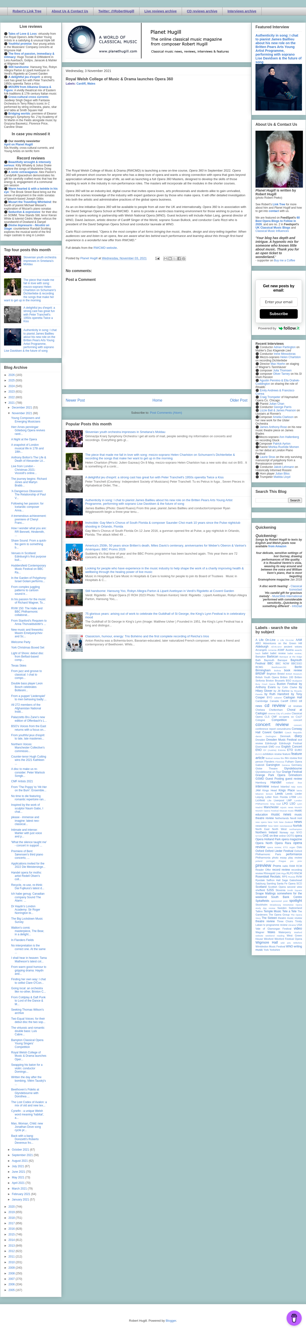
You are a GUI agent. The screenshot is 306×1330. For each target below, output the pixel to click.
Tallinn (259, 911)
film (282, 758)
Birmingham (263, 670)
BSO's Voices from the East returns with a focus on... (28, 728)
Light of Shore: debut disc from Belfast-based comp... (27, 657)
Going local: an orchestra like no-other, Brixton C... (28, 990)
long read (275, 803)
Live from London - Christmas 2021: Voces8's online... (24, 470)
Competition (279, 720)
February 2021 (21, 1194)
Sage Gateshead (292, 880)
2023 (12, 391)
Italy (293, 786)
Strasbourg (275, 904)
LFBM (292, 797)
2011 (12, 1256)
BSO (288, 680)
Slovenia (280, 890)
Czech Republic (293, 732)
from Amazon (277, 546)
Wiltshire (297, 942)
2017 (12, 1223)
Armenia (272, 650)
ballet (265, 653)
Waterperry (284, 932)
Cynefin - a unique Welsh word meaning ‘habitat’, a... (27, 1114)
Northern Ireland (266, 832)
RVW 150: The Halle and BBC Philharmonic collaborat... (26, 612)
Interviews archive (241, 11)
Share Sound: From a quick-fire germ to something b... (29, 544)
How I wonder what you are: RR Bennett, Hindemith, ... (28, 532)
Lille (269, 800)
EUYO (258, 754)
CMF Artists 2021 (22, 781)
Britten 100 (286, 677)
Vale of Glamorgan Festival (273, 928)
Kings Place (287, 790)
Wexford (269, 938)
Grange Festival (292, 771)
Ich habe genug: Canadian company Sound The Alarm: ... (28, 897)
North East (262, 829)
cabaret (278, 697)
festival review (273, 758)
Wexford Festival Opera (288, 938)
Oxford (259, 851)
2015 (12, 1234)
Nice (270, 826)
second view (294, 886)
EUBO (298, 750)
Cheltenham (276, 709)
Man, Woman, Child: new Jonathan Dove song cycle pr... (27, 1127)
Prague (282, 861)
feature (287, 754)
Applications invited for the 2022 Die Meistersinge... (28, 865)
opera (298, 835)
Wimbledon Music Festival (270, 946)
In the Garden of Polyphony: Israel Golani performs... (28, 579)
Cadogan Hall (292, 697)
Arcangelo (261, 649)
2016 (12, 1228)
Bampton (260, 656)
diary (298, 736)
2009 (12, 1267)
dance (258, 736)
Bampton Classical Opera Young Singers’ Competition (27, 1043)
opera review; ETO (277, 847)
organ (292, 847)
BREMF (260, 673)
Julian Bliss (282, 473)
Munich (298, 807)
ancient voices (293, 646)
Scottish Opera (277, 886)
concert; (298, 725)
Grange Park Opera (270, 775)
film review (291, 758)
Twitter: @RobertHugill (116, 11)
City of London (283, 713)
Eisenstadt (261, 746)
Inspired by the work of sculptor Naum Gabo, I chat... (27, 808)
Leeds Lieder (293, 793)
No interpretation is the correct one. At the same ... (28, 949)
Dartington (271, 736)
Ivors (299, 786)
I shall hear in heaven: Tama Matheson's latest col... (29, 959)
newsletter (261, 825)
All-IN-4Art (276, 646)
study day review (265, 908)
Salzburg (260, 883)
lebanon (259, 793)
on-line (273, 835)
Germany (297, 764)
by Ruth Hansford (276, 694)
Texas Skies (18, 665)
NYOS (258, 836)
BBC (271, 663)
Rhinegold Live (272, 873)
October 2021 (21, 1149)
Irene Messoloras (285, 353)
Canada (274, 701)
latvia (299, 790)
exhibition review (272, 754)
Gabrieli (259, 764)
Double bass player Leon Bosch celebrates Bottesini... (27, 687)
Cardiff (81, 83)
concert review (272, 724)
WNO (289, 946)
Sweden (282, 908)
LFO (299, 797)
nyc (292, 832)
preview (263, 865)
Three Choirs (285, 921)
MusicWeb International (287, 596)
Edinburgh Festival (290, 743)
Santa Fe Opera (286, 883)
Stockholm (261, 904)
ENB (278, 746)
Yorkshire (274, 949)
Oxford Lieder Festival (279, 851)
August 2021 (20, 1160)
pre (291, 861)
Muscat (283, 810)
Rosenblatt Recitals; (268, 876)
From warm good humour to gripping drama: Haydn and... (28, 970)
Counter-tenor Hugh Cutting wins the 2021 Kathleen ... (28, 760)
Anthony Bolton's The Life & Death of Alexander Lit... (28, 459)
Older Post (238, 400)
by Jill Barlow (282, 690)
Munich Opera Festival (267, 810)
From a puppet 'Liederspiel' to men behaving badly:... (28, 697)
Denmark (285, 736)
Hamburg (260, 782)
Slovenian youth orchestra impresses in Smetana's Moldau (125, 432)
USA (299, 924)
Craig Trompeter (270, 397)
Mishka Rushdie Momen (283, 447)
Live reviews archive (160, 11)
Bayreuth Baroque (275, 660)
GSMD (259, 778)
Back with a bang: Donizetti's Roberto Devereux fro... (25, 1139)
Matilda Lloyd (282, 477)
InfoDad (297, 606)
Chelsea (260, 709)
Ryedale (260, 880)
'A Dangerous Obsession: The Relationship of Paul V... (28, 495)
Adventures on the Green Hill (282, 643)
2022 (12, 397)
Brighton (271, 673)
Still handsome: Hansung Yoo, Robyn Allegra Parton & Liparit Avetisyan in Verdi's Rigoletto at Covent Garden (159, 591)
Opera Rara (283, 843)
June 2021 (19, 1171)
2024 (12, 386)
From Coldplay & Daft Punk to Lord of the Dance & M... (28, 1001)
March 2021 (20, 1188)
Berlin (298, 667)
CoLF (299, 716)
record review (281, 869)
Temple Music (272, 911)
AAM (299, 640)
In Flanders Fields (22, 940)
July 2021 (18, 1166)
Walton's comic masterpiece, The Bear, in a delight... (27, 931)
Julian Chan (276, 403)
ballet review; (294, 653)
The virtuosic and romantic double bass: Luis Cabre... (28, 1031)
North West (279, 829)
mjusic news (286, 807)
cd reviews (295, 706)
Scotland (261, 886)
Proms (277, 866)
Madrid (258, 807)
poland (258, 861)
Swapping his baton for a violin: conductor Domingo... (26, 1068)
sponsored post (279, 901)
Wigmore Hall (266, 942)
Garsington (273, 765)
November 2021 (22, 413)
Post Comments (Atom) (166, 412)
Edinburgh (271, 743)
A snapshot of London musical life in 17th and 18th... (27, 448)
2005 (12, 1290)
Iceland (289, 782)
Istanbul (284, 786)
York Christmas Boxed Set (27, 647)
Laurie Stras (267, 457)
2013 (12, 1245)
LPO (285, 803)
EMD (271, 746)
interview (262, 786)
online (282, 835)
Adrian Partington (285, 347)
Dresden (260, 739)
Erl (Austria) (269, 750)
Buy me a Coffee (284, 260)
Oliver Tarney (281, 373)
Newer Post (75, 400)
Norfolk (297, 825)
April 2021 (18, 1183)
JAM (258, 790)
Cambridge (261, 701)
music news (281, 814)
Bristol (281, 673)
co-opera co (286, 716)
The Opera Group (279, 914)
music (291, 810)
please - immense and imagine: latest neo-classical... (25, 821)
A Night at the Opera (24, 439)
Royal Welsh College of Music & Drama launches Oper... (28, 1056)
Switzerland (295, 908)
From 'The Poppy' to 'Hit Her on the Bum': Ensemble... (29, 788)
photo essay (279, 857)
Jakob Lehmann (284, 467)
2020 (12, 1206)
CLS (266, 716)
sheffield (260, 890)
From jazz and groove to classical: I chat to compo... (26, 674)
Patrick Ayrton (282, 443)
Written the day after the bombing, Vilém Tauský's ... (28, 1081)
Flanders (269, 761)
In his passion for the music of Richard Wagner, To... (28, 601)
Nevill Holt (296, 818)
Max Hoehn (278, 363)
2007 (12, 1279)
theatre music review (290, 918)
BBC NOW (282, 663)
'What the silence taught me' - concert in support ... (29, 843)
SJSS (270, 890)
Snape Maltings (265, 893)
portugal (270, 861)
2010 (12, 1262)
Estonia (282, 750)
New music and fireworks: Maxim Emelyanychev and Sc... (27, 633)
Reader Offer (263, 869)
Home (157, 400)
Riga (283, 873)
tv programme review (275, 924)
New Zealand (286, 822)
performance (294, 854)
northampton (295, 829)
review (259, 873)
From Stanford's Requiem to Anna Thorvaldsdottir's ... (29, 622)
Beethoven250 (279, 667)
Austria (290, 649)
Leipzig (259, 797)
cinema (271, 713)
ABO (258, 643)
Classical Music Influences (272, 231)
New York (273, 822)
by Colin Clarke (287, 687)
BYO (269, 697)
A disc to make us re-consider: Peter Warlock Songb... (28, 772)
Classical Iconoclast (295, 588)
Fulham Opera (293, 761)
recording (296, 869)
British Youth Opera (267, 677)
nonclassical (286, 826)
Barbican (272, 656)
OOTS (290, 835)
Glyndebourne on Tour (268, 771)
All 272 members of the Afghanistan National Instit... (26, 708)
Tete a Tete (289, 911)
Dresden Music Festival (281, 739)
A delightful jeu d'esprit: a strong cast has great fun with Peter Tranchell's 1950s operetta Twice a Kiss (154, 477)
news (298, 822)
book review (293, 670)
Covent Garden (272, 732)
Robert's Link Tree (27, 11)
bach (257, 653)
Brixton (270, 680)
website (259, 935)
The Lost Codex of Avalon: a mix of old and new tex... (29, 1103)
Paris (278, 854)
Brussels (280, 680)
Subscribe (278, 314)
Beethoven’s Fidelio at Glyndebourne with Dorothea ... (25, 1093)
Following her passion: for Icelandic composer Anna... (27, 507)
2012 (12, 1251)
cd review (274, 705)
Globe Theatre (266, 768)
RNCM (298, 873)
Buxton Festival (287, 684)
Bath (258, 660)
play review (295, 857)
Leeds (279, 793)
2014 (12, 1240)
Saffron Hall (273, 880)
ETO (290, 750)
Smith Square (294, 890)
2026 (12, 375)
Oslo (299, 847)
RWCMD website (105, 248)
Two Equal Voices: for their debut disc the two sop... (28, 1020)
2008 (12, 1273)
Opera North (264, 843)
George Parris (283, 407)
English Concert (291, 746)
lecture (269, 793)
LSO (292, 803)
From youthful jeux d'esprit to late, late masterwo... (27, 737)
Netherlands (282, 818)
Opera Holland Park (268, 839)
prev (299, 861)
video (298, 928)
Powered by (278, 328)
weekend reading (274, 935)
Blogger (171, 1320)
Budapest (297, 680)
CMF (274, 716)
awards (298, 650)
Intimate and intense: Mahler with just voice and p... (26, 833)
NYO (299, 832)
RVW (299, 876)
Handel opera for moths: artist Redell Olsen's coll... (26, 876)
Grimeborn (295, 775)
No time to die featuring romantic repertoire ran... (28, 797)
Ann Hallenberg (289, 437)
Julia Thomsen (282, 370)
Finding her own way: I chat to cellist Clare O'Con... (28, 981)
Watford (298, 932)
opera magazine (292, 839)
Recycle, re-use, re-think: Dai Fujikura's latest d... (27, 886)
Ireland (275, 786)
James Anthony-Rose (273, 427)
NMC (276, 826)
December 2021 (22, 407)
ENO (258, 750)
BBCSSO (296, 663)
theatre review (265, 921)
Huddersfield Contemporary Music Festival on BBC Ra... (28, 569)
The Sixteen (269, 918)
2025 (12, 380)
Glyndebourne (293, 768)
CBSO (293, 701)
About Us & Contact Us (70, 11)
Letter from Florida (276, 797)
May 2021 (18, 1177)
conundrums (284, 728)
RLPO (290, 873)
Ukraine (292, 925)
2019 (12, 1212)
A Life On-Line (265, 640)
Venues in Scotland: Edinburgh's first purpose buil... (28, 557)
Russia (291, 876)
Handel (275, 782)
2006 (12, 1284)
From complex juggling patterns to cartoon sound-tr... (25, 590)
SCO (299, 883)
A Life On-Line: (285, 640)
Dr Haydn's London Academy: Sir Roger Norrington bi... (25, 910)
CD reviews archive (202, 11)
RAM (292, 865)
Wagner (259, 932)
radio (285, 865)
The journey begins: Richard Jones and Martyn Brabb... (29, 482)
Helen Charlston (290, 357)
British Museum (294, 673)
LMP (289, 800)
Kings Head (269, 790)
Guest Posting (274, 778)
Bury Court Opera (265, 684)
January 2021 (21, 1199)
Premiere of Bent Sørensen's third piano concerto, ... (27, 855)
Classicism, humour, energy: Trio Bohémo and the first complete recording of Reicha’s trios (147, 636)
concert (298, 720)
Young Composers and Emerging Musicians (25, 419)
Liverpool (279, 800)
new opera (261, 822)
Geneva (286, 765)
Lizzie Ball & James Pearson (278, 410)
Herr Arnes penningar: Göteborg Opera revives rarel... (28, 430)
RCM (299, 865)
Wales (91, 83)
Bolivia (277, 670)
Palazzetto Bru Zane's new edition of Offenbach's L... (29, 718)
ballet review (278, 653)
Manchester (271, 807)
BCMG (259, 667)
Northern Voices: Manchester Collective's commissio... (28, 748)
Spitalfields (262, 901)
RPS (284, 876)
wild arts (286, 942)
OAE (266, 835)
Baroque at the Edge (290, 656)
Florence (279, 761)
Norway (284, 832)
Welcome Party (20, 642)
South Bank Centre (286, 897)
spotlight (295, 901)
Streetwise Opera (292, 904)
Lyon (299, 803)
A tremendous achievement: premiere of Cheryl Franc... (28, 519)
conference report (265, 728)
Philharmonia (262, 857)
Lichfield (260, 800)
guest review (293, 778)
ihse (300, 782)
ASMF (281, 649)
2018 (12, 1218)
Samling (271, 883)
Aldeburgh (262, 646)
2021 (12, 402)
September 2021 (23, 1155)
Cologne (260, 720)
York (266, 949)
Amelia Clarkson (283, 417)
